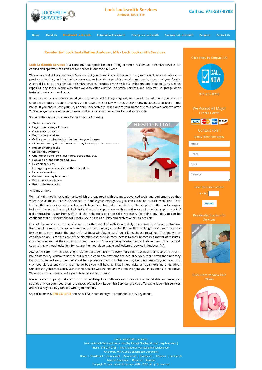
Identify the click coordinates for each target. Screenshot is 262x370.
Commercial (113, 356)
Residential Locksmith (77, 35)
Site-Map (150, 360)
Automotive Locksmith (111, 35)
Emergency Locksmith (145, 35)
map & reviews (168, 343)
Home (35, 35)
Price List (137, 360)
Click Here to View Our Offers (209, 277)
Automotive (129, 356)
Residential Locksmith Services (209, 217)
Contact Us (223, 35)
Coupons (204, 35)
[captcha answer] (213, 193)
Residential (96, 356)
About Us (51, 35)
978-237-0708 (219, 11)
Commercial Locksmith (179, 35)
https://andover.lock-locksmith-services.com (144, 347)
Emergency (146, 356)
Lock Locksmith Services (47, 65)
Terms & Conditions (117, 360)
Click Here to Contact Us (209, 57)
